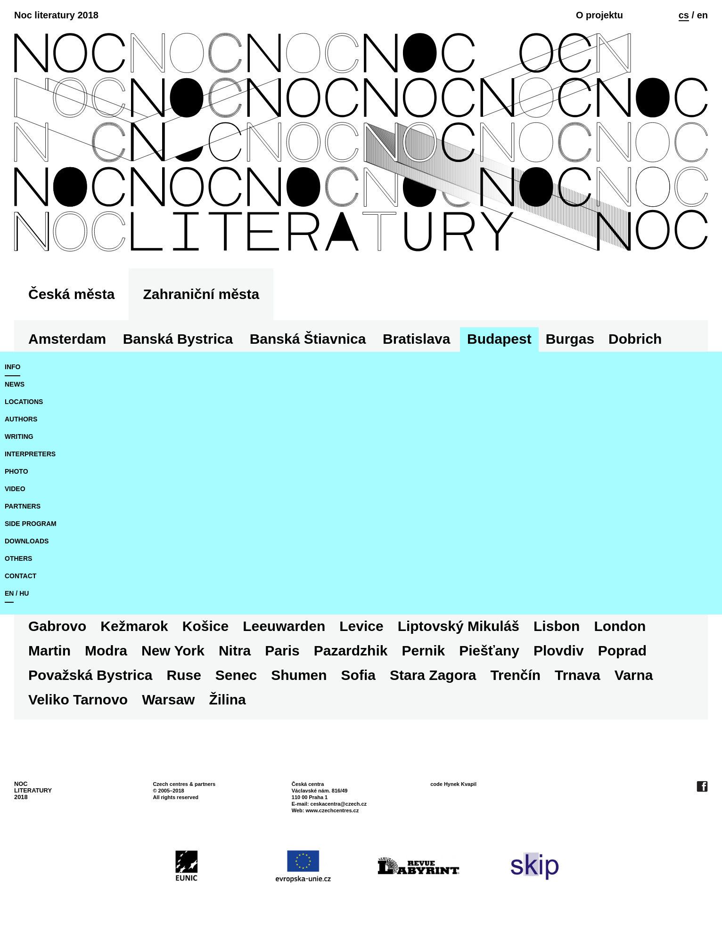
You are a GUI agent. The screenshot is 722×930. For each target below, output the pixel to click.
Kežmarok (134, 626)
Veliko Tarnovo (78, 699)
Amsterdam (67, 339)
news (15, 384)
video (15, 489)
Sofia (358, 675)
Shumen (299, 675)
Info (12, 367)
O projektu (599, 15)
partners (23, 506)
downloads (27, 541)
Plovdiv (558, 650)
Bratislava (416, 339)
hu (24, 593)
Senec (236, 675)
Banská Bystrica (178, 339)
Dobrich (635, 339)
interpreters (30, 454)
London (620, 626)
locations (24, 401)
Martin (49, 650)
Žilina (227, 699)
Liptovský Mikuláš (458, 626)
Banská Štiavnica (308, 339)
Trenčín (515, 675)
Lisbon (556, 626)
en (702, 15)
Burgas (570, 339)
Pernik (423, 650)
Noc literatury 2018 (56, 15)
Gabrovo (57, 626)
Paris (282, 650)
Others (18, 558)
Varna (634, 675)
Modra (106, 650)
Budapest (499, 339)
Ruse (184, 675)
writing (19, 436)
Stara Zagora (433, 675)
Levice (361, 626)
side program (31, 523)
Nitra (235, 650)
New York (173, 650)
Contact (20, 576)
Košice (205, 626)
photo (16, 471)
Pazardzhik (351, 650)
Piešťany (489, 650)
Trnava (577, 675)
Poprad (622, 650)
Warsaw (168, 699)
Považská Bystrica (90, 675)
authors (21, 419)
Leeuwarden (284, 626)
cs (684, 15)
